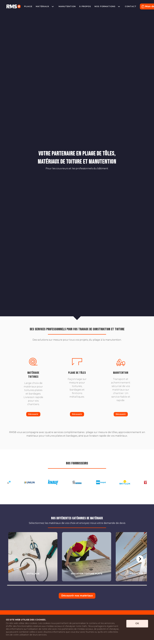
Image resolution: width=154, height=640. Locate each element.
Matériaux (42, 6)
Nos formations (105, 6)
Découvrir (33, 414)
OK (137, 623)
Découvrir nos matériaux (77, 595)
